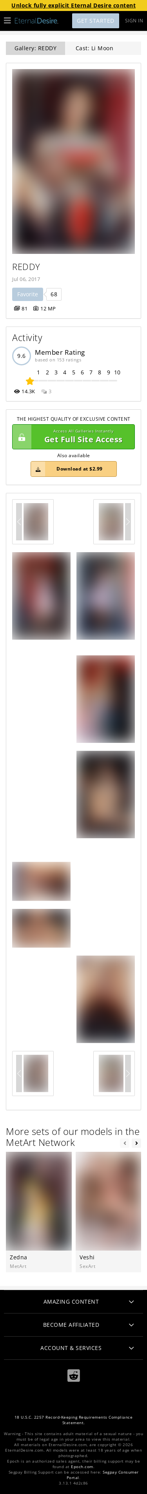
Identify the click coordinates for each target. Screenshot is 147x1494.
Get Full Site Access (72, 437)
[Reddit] (73, 1376)
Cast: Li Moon (95, 48)
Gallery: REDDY (35, 48)
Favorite (27, 294)
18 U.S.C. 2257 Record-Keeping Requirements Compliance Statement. (74, 1420)
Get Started (95, 20)
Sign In (134, 20)
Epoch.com (82, 1466)
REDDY (26, 267)
